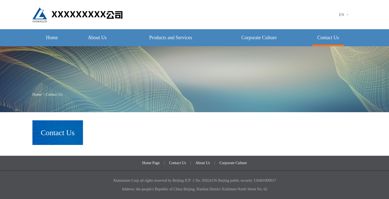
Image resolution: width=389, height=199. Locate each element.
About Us (97, 37)
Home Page (151, 163)
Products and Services (170, 37)
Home (52, 37)
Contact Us (328, 37)
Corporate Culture (258, 37)
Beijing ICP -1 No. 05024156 (195, 180)
